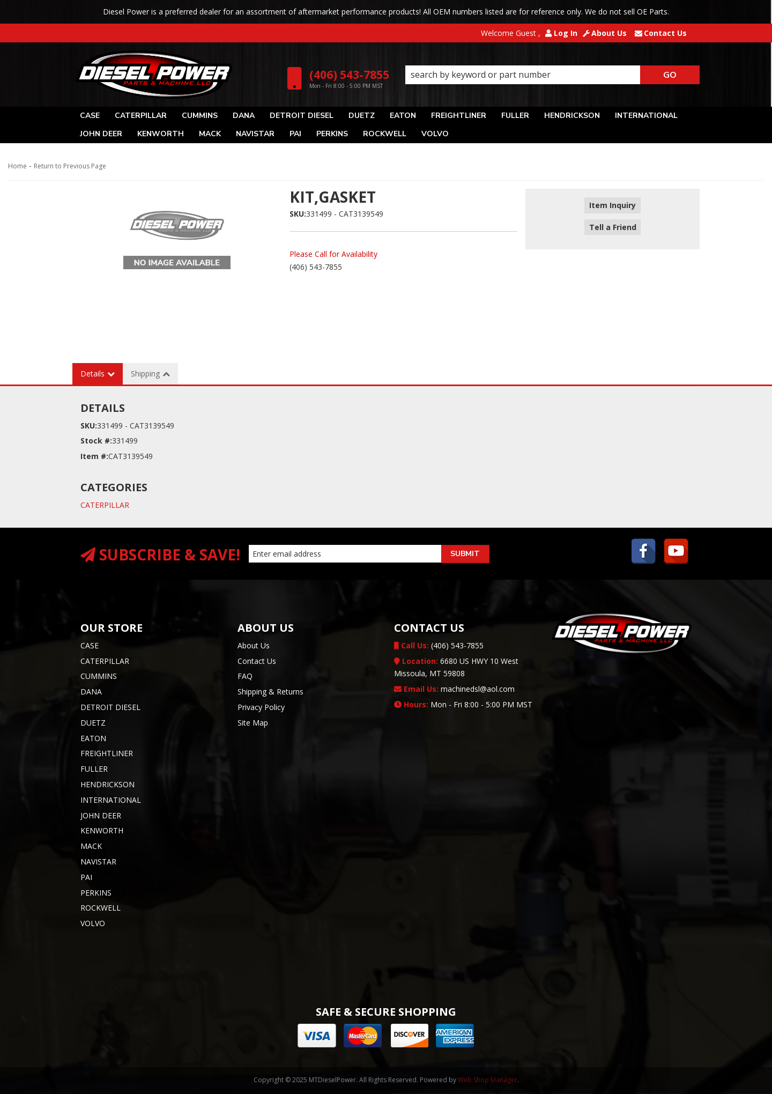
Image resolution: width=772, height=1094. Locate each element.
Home (17, 166)
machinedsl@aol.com (454, 689)
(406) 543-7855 (439, 645)
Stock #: (96, 440)
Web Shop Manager (487, 1079)
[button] (552, 75)
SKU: (298, 214)
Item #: (94, 456)
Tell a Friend (612, 221)
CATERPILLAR (104, 505)
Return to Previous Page (70, 166)
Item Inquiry (612, 206)
